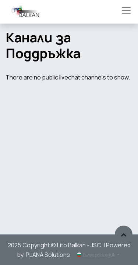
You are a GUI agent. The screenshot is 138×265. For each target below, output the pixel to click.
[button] (123, 234)
